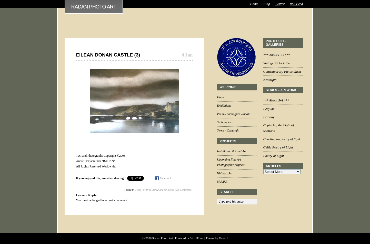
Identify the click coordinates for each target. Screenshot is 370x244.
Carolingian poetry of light (281, 139)
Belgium (269, 109)
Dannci (223, 238)
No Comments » (184, 189)
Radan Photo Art (93, 7)
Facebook (166, 178)
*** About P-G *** (276, 55)
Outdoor (162, 189)
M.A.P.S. (222, 181)
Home (254, 4)
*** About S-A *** (276, 100)
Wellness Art (225, 173)
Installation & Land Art (231, 151)
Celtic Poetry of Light (146, 189)
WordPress (197, 238)
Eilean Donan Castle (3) (108, 55)
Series (171, 189)
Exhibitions (224, 105)
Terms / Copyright (228, 130)
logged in (98, 200)
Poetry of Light (273, 156)
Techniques (224, 122)
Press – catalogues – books (234, 114)
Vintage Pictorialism (277, 63)
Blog (266, 4)
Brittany (269, 117)
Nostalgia (270, 80)
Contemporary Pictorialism (282, 71)
